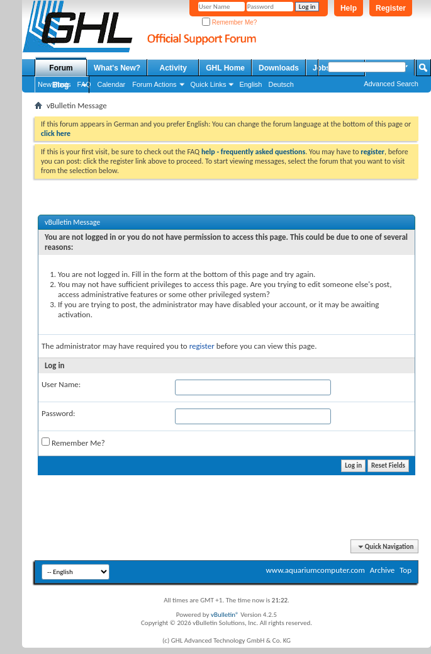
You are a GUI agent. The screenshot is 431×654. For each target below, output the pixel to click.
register (202, 346)
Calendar (112, 84)
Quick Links (209, 84)
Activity (173, 68)
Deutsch (280, 84)
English (250, 84)
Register (391, 8)
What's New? (117, 68)
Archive (382, 570)
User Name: (61, 384)
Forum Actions (154, 84)
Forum (60, 68)
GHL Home (225, 68)
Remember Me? (229, 22)
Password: (58, 413)
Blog (60, 85)
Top (405, 570)
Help (348, 8)
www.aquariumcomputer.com (315, 570)
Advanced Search (391, 83)
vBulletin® (225, 615)
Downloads (279, 68)
